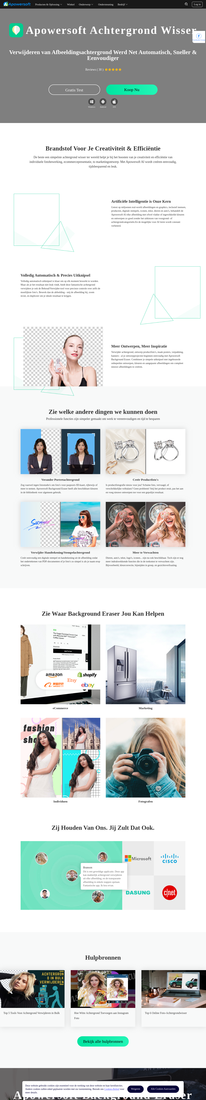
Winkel (71, 4)
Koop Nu (131, 89)
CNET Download (29, 1069)
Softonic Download (30, 1062)
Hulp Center (69, 1055)
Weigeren (135, 1089)
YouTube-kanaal (28, 1055)
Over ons (109, 1055)
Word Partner (111, 1069)
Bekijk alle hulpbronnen (103, 909)
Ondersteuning (105, 4)
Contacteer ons (112, 1062)
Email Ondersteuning (73, 1062)
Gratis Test (74, 90)
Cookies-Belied (111, 1089)
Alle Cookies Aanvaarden (163, 1089)
